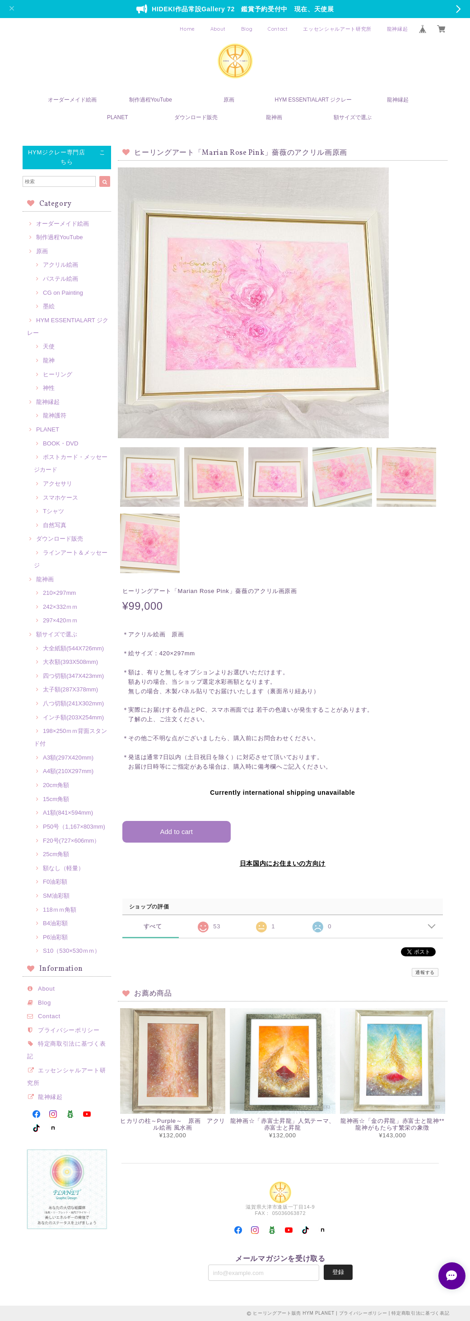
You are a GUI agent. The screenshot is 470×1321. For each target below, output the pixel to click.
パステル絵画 (60, 278)
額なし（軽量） (63, 868)
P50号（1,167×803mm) (74, 826)
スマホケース (60, 497)
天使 (49, 346)
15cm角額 (56, 799)
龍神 (49, 360)
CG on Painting (63, 292)
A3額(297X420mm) (68, 757)
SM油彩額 (56, 895)
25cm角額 (56, 854)
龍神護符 (54, 415)
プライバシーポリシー (69, 1030)
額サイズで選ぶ (353, 117)
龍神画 (274, 117)
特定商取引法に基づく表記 (420, 1313)
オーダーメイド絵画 (72, 100)
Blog (247, 29)
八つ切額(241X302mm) (73, 703)
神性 (49, 388)
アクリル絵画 (60, 264)
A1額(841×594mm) (68, 812)
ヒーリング (57, 374)
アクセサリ (57, 483)
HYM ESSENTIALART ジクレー (313, 100)
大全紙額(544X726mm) (73, 648)
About (218, 29)
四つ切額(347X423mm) (73, 675)
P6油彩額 (55, 937)
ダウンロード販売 (196, 117)
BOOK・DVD (61, 443)
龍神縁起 (397, 29)
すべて (153, 926)
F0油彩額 (55, 881)
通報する (425, 972)
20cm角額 (56, 785)
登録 (338, 1272)
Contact (278, 29)
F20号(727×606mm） (71, 840)
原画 (228, 100)
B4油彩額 (55, 923)
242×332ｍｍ (60, 606)
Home (187, 29)
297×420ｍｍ (60, 620)
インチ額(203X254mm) (73, 717)
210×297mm (59, 592)
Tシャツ (53, 511)
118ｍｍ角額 (59, 909)
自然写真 (54, 525)
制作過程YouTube (150, 100)
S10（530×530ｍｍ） (71, 950)
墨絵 (49, 306)
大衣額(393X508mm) (70, 661)
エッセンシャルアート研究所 (337, 29)
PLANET (117, 117)
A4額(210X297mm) (68, 771)
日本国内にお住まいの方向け (283, 863)
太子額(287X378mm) (70, 689)
